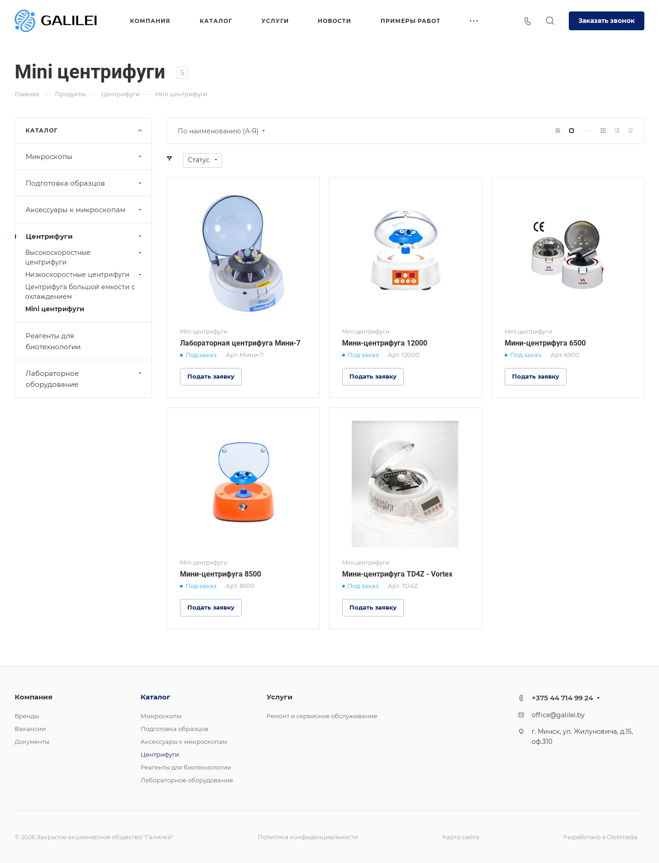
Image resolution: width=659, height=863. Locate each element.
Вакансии (30, 728)
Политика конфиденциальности (308, 837)
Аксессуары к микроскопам (84, 209)
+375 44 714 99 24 (562, 697)
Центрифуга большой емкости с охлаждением (80, 292)
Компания (33, 697)
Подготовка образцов (84, 183)
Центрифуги (84, 236)
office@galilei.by (558, 715)
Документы (32, 741)
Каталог (155, 697)
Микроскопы (84, 156)
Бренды (27, 716)
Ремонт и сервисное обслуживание (322, 716)
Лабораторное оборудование (84, 379)
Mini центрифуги (54, 309)
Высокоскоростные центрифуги (84, 257)
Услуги (280, 697)
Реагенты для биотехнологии (53, 341)
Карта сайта (460, 837)
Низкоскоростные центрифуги (84, 274)
